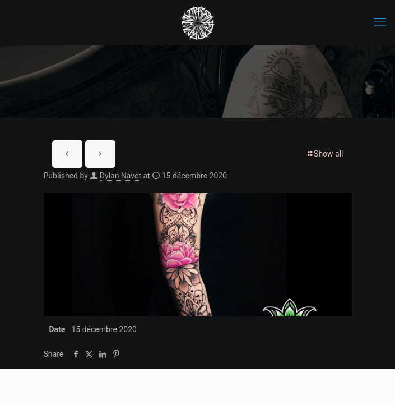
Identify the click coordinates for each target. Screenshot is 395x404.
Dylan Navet (120, 175)
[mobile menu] (379, 22)
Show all (324, 153)
